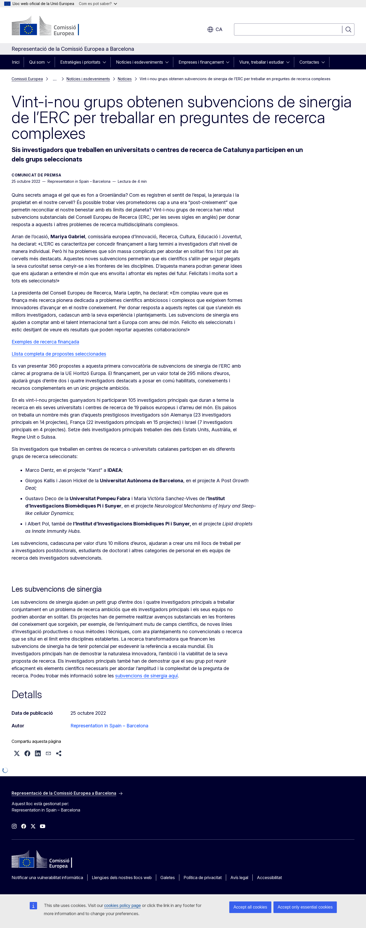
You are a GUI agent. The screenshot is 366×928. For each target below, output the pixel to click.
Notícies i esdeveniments (139, 62)
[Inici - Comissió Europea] (54, 26)
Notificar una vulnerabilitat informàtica (47, 877)
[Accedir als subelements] (50, 62)
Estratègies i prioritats (80, 62)
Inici (15, 62)
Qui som (37, 62)
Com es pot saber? (98, 3)
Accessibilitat (269, 877)
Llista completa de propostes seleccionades (59, 354)
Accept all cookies (250, 907)
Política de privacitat (203, 877)
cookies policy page (122, 905)
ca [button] (214, 29)
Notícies (125, 79)
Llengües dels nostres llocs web (122, 877)
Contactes (309, 62)
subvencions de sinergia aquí (146, 675)
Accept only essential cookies (305, 907)
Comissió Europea (27, 79)
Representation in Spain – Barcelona (109, 725)
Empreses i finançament (201, 62)
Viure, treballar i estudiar (261, 62)
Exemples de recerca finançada (45, 341)
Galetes (167, 877)
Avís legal (239, 877)
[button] (17, 753)
